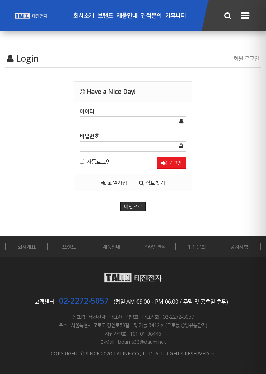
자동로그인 (95, 161)
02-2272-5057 (84, 300)
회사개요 (27, 246)
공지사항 (239, 246)
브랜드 (105, 15)
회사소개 (83, 15)
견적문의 (151, 15)
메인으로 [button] (133, 206)
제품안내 (127, 15)
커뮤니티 (175, 15)
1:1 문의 (197, 246)
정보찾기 (152, 182)
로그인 (171, 163)
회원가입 (114, 182)
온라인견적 (154, 246)
